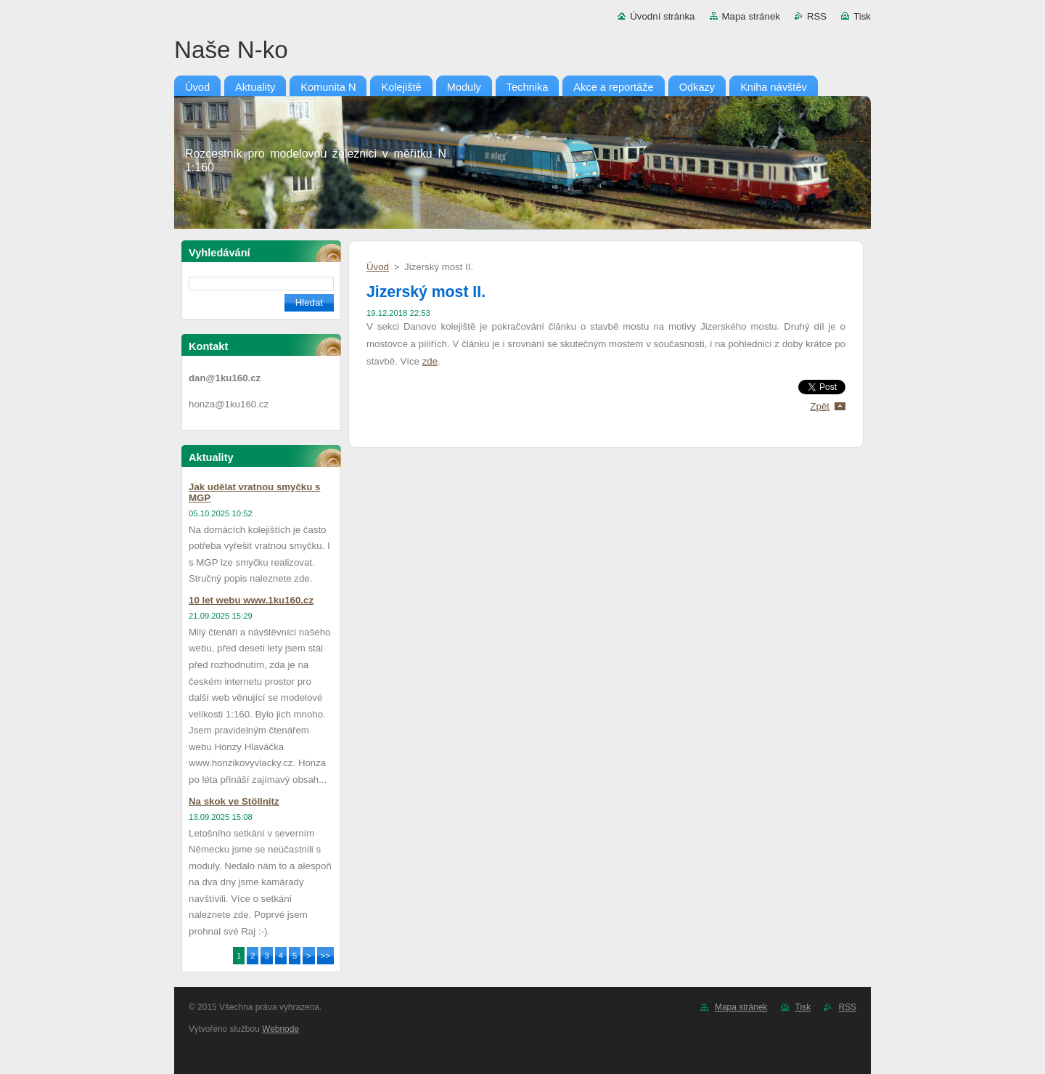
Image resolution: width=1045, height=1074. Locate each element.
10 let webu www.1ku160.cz (251, 600)
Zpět (819, 406)
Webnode (280, 1029)
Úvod (377, 266)
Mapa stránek (751, 16)
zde (430, 361)
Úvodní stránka (662, 16)
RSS (817, 16)
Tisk (862, 16)
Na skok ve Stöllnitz (234, 801)
